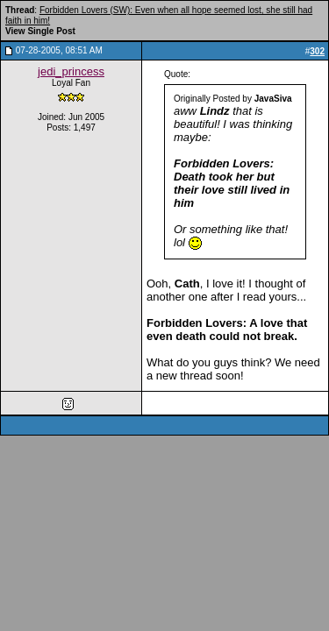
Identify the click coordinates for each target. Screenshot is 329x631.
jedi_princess (71, 71)
